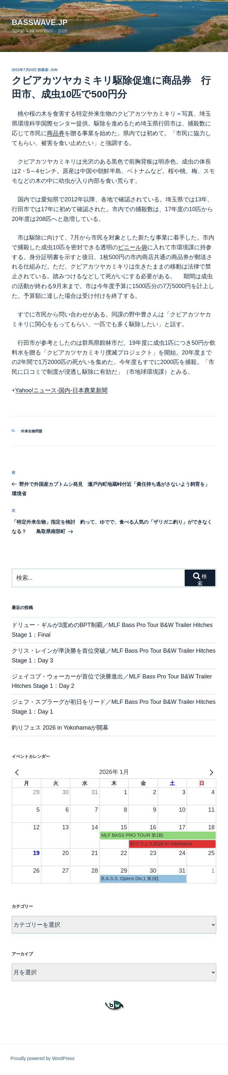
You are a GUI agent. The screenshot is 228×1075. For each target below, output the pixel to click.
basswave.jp (40, 22)
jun (54, 70)
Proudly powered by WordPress (42, 1058)
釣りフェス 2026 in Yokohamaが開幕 (60, 727)
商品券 (55, 133)
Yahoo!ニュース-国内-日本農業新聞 (61, 390)
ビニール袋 (132, 247)
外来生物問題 (31, 431)
